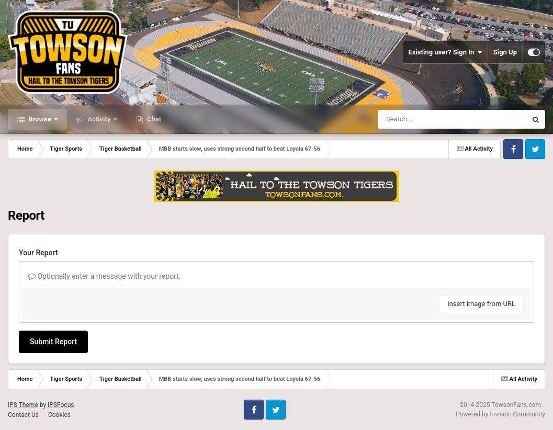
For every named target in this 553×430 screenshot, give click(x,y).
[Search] (426, 119)
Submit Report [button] (53, 341)
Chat (153, 119)
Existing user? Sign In (445, 52)
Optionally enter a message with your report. (104, 276)
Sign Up (505, 52)
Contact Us (23, 414)
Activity (99, 119)
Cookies (59, 414)
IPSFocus (61, 405)
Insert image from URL (481, 304)
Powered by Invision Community (500, 414)
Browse (40, 119)
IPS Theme (23, 405)
